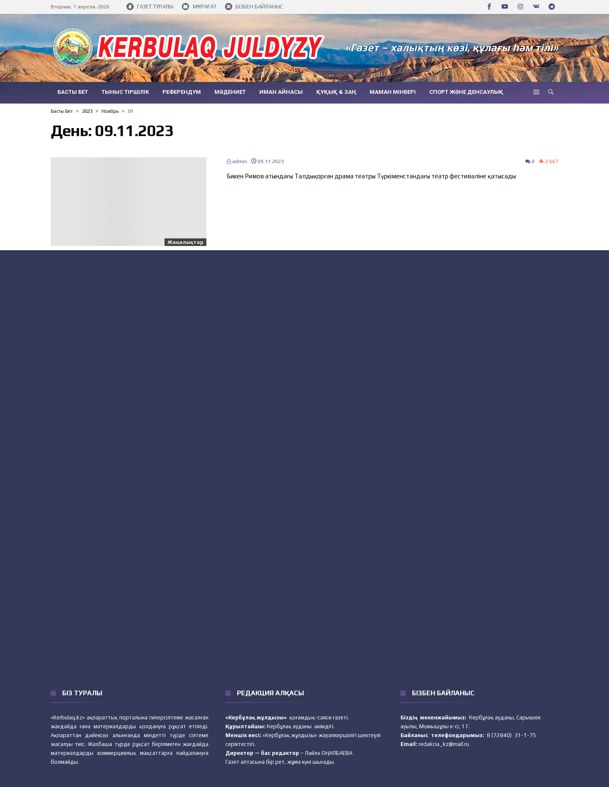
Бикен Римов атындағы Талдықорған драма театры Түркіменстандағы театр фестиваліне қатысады (371, 176)
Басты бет (62, 111)
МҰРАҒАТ (199, 7)
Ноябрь (110, 111)
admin (237, 161)
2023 (87, 111)
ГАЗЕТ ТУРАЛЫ (149, 7)
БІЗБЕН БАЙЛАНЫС (254, 7)
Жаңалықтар (185, 242)
